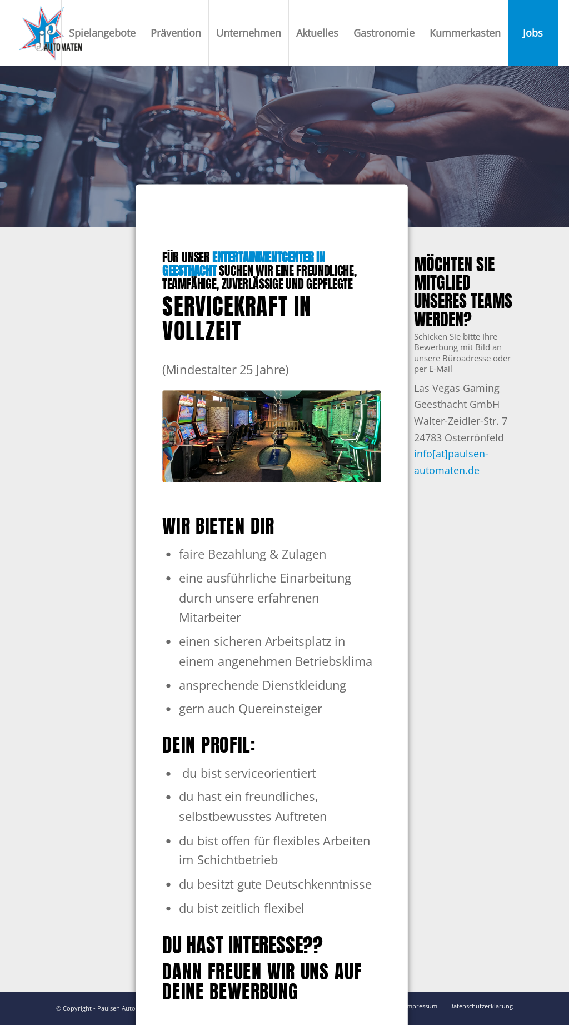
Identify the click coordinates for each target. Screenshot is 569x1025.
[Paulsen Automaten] (50, 33)
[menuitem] (102, 33)
